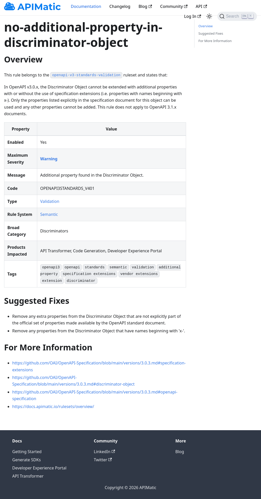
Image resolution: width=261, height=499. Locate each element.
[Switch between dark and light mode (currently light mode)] (209, 16)
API (201, 6)
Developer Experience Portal (39, 468)
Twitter (103, 460)
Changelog (119, 6)
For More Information (215, 40)
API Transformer (28, 476)
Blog (145, 6)
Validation (49, 201)
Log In (192, 16)
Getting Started (27, 451)
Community (174, 6)
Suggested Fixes (211, 33)
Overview (206, 26)
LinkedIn (104, 451)
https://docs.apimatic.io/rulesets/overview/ (53, 406)
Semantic (49, 214)
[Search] (237, 16)
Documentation (86, 6)
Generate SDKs (26, 460)
